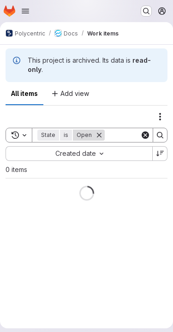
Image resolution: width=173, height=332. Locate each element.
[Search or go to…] (146, 11)
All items (24, 93)
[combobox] (79, 153)
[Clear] (145, 135)
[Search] (160, 135)
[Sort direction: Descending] (160, 153)
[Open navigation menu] (25, 11)
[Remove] (99, 135)
